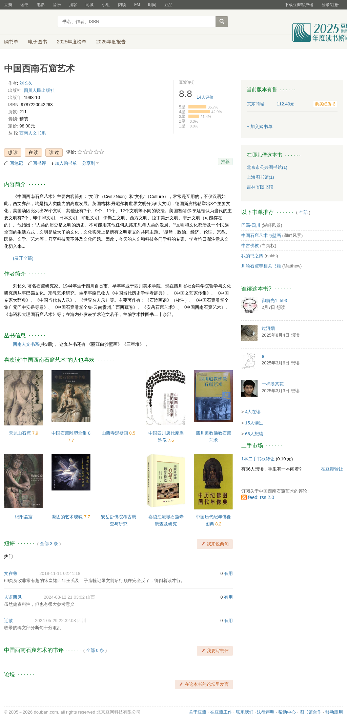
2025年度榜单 (71, 41)
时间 (152, 4)
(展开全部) (23, 258)
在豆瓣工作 (221, 712)
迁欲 (8, 620)
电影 (41, 4)
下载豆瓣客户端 (299, 4)
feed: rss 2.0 (261, 497)
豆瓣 (8, 4)
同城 (89, 4)
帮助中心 (287, 712)
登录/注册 (330, 4)
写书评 (39, 163)
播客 (73, 4)
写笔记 (16, 163)
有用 (228, 573)
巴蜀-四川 (250, 225)
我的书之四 (252, 255)
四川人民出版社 (39, 90)
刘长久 (26, 83)
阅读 (122, 4)
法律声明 (265, 712)
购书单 (11, 41)
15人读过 (254, 422)
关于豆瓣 (197, 712)
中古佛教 (250, 245)
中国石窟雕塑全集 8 (71, 433)
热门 (8, 556)
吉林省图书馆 (260, 186)
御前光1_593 (274, 300)
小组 (106, 4)
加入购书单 (66, 163)
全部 (303, 212)
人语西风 (13, 597)
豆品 (168, 4)
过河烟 (268, 328)
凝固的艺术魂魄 (68, 516)
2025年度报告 (111, 41)
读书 (24, 4)
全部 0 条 (95, 650)
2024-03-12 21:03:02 (64, 597)
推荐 (225, 161)
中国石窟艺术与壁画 (261, 235)
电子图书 (37, 41)
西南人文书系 (32, 133)
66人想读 (254, 433)
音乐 (57, 4)
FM (137, 4)
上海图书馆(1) (260, 177)
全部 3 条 (49, 543)
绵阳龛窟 (24, 516)
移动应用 (334, 712)
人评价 (205, 97)
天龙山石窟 (20, 433)
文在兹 (10, 573)
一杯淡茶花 (273, 383)
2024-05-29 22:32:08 (55, 620)
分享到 (88, 163)
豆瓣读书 (28, 22)
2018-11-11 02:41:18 (59, 573)
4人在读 (253, 411)
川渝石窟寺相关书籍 (261, 265)
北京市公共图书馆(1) (267, 167)
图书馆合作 (311, 712)
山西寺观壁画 (115, 433)
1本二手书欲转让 (257, 458)
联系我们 (244, 712)
